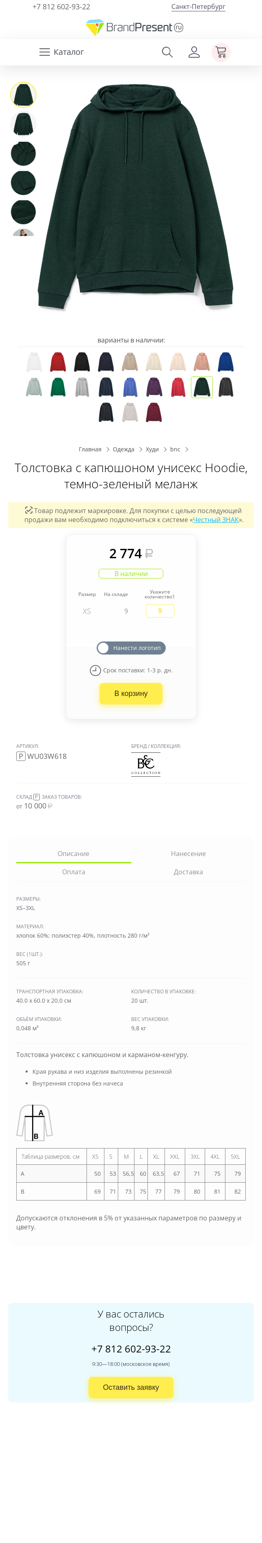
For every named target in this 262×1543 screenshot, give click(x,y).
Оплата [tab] (73, 871)
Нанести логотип (137, 648)
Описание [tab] (73, 853)
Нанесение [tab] (188, 853)
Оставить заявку (131, 1387)
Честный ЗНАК (216, 519)
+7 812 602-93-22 (61, 6)
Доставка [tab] (188, 871)
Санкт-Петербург (198, 6)
